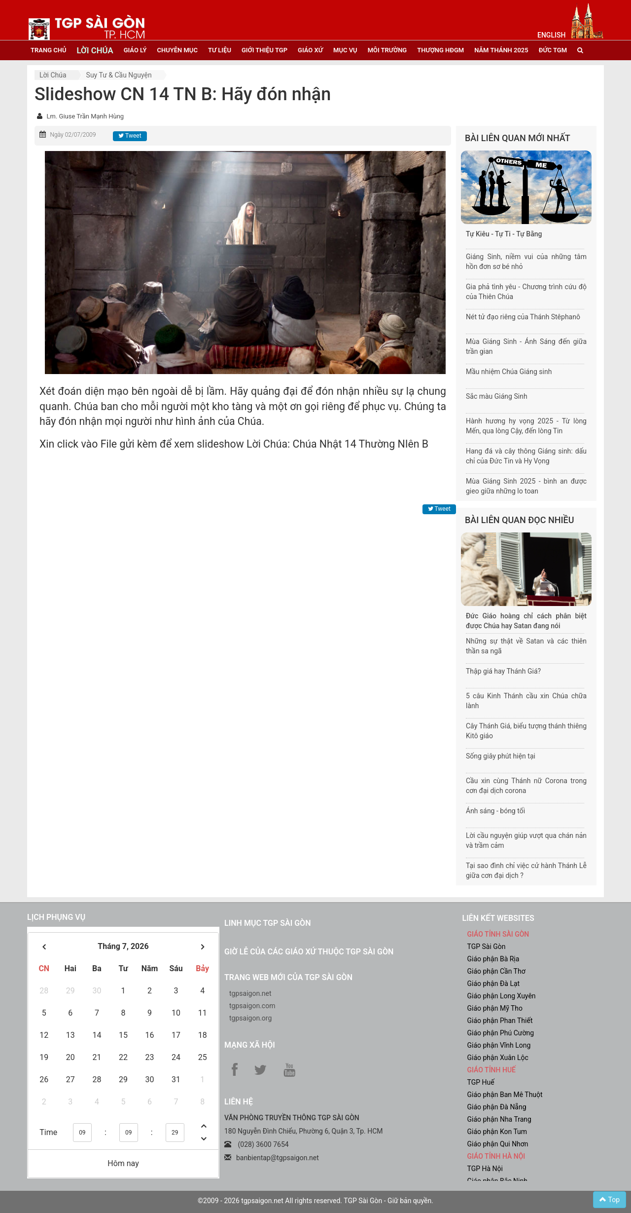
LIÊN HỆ (238, 1101)
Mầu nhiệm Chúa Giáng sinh (509, 372)
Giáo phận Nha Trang (499, 1119)
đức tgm (553, 50)
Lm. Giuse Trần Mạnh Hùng (85, 116)
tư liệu (219, 50)
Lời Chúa (53, 75)
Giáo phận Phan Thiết (500, 1020)
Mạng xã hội (249, 1045)
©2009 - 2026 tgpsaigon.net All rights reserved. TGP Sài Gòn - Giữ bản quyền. (315, 1201)
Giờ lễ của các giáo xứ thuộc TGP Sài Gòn (308, 951)
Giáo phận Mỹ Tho (495, 1008)
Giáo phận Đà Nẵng (496, 1107)
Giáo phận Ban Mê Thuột (505, 1095)
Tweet (129, 135)
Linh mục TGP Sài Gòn (267, 923)
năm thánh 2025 (501, 50)
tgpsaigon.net (250, 993)
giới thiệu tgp (264, 50)
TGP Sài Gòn (486, 946)
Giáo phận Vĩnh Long (499, 1045)
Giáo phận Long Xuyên (501, 996)
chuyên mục (177, 50)
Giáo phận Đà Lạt (493, 983)
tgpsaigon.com (252, 1006)
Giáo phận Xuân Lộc (497, 1057)
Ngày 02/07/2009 (73, 134)
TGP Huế (480, 1082)
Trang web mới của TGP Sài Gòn (288, 977)
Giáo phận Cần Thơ (496, 971)
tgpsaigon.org (250, 1018)
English (551, 35)
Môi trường (387, 50)
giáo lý (135, 50)
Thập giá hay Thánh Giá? (503, 671)
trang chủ (48, 50)
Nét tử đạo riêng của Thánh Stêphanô (523, 317)
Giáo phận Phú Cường (500, 1033)
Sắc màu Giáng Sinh (496, 396)
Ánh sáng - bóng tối (495, 811)
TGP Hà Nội (485, 1169)
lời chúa (94, 50)
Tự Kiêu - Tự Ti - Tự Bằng (504, 234)
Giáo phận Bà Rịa (493, 959)
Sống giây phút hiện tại (500, 756)
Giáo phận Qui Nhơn (497, 1144)
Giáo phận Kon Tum (497, 1132)
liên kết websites (498, 918)
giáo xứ (310, 50)
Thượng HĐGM (440, 50)
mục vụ (345, 50)
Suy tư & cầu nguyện (119, 75)
